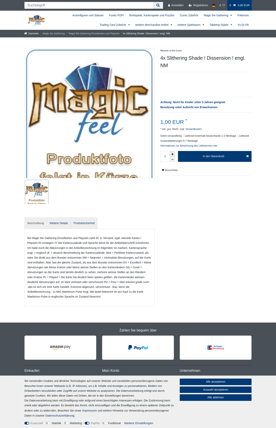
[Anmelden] (176, 5)
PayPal (95, 423)
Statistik (56, 423)
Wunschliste (170, 170)
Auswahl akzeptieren (215, 389)
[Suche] (158, 5)
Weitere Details (59, 223)
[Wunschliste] (222, 5)
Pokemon (243, 15)
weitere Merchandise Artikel (152, 24)
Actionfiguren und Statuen (88, 15)
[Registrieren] (198, 5)
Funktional (114, 423)
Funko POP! (116, 15)
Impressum (89, 410)
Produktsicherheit (84, 223)
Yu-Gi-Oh (243, 24)
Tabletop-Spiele (219, 24)
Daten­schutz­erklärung (59, 415)
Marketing (76, 423)
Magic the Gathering (216, 15)
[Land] (213, 5)
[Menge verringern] (172, 159)
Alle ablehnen (215, 397)
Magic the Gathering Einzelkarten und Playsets (93, 33)
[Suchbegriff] (88, 5)
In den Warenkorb (226, 156)
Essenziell (37, 423)
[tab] (35, 223)
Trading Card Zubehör (113, 24)
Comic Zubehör (189, 15)
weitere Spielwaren (189, 24)
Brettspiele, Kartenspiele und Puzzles (151, 15)
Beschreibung (35, 223)
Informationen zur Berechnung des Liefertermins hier (188, 145)
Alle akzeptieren (215, 381)
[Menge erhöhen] (172, 153)
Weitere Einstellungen (138, 423)
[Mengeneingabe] (165, 156)
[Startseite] (31, 33)
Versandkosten (193, 129)
